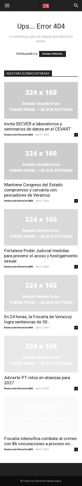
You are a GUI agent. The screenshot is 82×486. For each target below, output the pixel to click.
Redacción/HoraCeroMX (18, 134)
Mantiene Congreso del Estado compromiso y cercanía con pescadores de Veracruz (33, 190)
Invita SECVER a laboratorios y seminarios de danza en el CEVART (37, 126)
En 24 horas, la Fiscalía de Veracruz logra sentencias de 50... (38, 319)
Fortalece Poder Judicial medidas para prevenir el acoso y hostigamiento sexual (41, 256)
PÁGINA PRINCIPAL (52, 54)
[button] (7, 5)
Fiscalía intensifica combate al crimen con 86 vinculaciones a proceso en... (40, 441)
